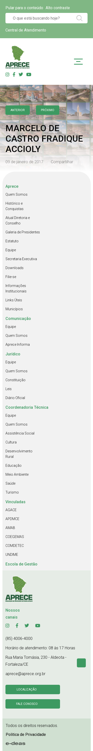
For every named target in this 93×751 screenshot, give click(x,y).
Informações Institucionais (16, 288)
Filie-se (10, 277)
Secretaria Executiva (21, 259)
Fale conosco (27, 704)
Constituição (15, 380)
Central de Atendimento (25, 30)
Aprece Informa (17, 344)
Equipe (10, 250)
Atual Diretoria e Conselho (17, 220)
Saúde (10, 483)
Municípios (14, 309)
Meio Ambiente (17, 474)
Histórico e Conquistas (14, 206)
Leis (8, 389)
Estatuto (12, 241)
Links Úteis (13, 300)
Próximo (47, 110)
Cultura (11, 442)
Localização (27, 689)
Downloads (14, 268)
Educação (13, 466)
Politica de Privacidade (26, 734)
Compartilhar (62, 161)
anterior (17, 110)
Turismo (12, 492)
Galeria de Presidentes (22, 232)
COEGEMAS (14, 537)
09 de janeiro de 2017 (24, 161)
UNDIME (11, 555)
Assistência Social (19, 433)
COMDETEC (14, 546)
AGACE (11, 510)
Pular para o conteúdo (24, 7)
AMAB (10, 528)
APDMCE (12, 519)
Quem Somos (16, 194)
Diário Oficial (15, 398)
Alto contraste (58, 7)
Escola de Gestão (21, 564)
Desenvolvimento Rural (18, 454)
